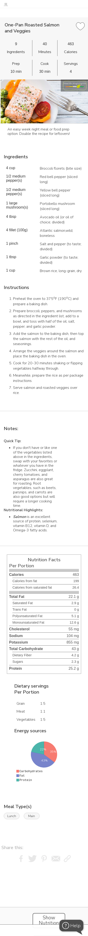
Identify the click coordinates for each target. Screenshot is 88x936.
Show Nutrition (49, 920)
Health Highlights (75, 83)
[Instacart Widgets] (44, 892)
